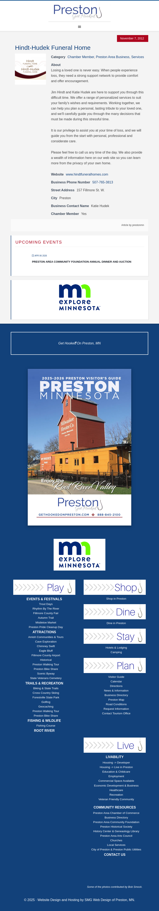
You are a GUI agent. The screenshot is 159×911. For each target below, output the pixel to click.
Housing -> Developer (116, 762)
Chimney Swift (46, 646)
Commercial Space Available (116, 780)
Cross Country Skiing (46, 692)
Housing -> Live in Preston (116, 767)
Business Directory (116, 695)
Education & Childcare (116, 771)
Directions (116, 686)
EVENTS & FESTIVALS (44, 599)
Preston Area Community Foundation (116, 822)
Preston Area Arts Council (116, 835)
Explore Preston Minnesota (79, 11)
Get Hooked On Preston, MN (79, 343)
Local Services (116, 844)
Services (137, 57)
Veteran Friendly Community (116, 799)
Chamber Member (80, 57)
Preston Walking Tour (46, 664)
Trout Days (46, 604)
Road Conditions (116, 704)
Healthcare (116, 790)
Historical (46, 659)
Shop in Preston (116, 598)
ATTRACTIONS (44, 632)
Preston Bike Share (46, 669)
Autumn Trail (46, 617)
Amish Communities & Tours (45, 637)
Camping (116, 652)
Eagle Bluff (46, 650)
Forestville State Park (46, 697)
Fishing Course (45, 725)
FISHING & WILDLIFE (44, 720)
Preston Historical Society (116, 826)
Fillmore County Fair (45, 613)
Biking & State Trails (46, 688)
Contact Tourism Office (116, 713)
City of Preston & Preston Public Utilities (116, 849)
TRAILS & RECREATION (44, 683)
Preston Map (116, 699)
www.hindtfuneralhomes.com (87, 174)
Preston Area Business (112, 57)
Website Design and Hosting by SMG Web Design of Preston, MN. (86, 900)
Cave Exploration (46, 641)
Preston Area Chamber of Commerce (116, 813)
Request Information (116, 708)
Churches (116, 840)
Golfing (45, 702)
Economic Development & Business (116, 785)
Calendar (116, 681)
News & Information (116, 690)
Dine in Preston (116, 623)
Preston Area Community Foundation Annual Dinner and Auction (81, 261)
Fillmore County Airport (45, 655)
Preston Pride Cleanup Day (46, 627)
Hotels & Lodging (116, 647)
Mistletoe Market (46, 622)
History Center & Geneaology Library (116, 831)
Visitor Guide (116, 676)
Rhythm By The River (46, 608)
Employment (116, 776)
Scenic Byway (46, 673)
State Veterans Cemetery (46, 678)
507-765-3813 (102, 182)
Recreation (116, 794)
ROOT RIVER (44, 730)
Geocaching (45, 706)
